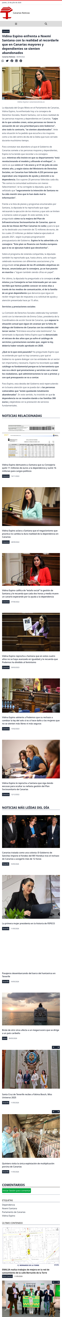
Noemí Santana (9, 1208)
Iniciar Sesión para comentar (16, 1190)
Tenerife (6, 864)
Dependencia (8, 1204)
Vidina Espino (8, 1215)
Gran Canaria (7, 1276)
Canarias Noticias (8, 57)
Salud (5, 1038)
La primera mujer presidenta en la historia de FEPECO (28, 923)
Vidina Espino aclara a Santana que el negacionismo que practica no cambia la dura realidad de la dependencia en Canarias (30, 533)
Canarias (6, 31)
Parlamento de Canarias (13, 1212)
